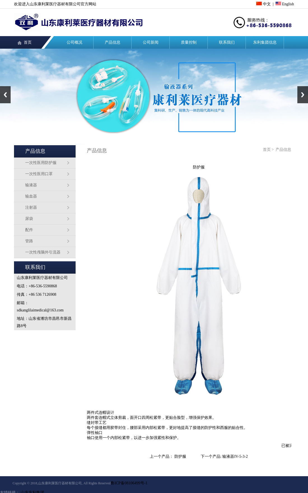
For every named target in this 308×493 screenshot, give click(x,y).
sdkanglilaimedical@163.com (40, 310)
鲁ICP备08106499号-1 (129, 483)
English (285, 4)
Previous (5, 94)
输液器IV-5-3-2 (235, 456)
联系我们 (227, 42)
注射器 (31, 207)
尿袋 (29, 219)
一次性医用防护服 (41, 163)
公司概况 (74, 42)
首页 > (268, 149)
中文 (263, 4)
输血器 (31, 196)
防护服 (180, 456)
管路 (29, 241)
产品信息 (112, 42)
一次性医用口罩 (39, 174)
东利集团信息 (265, 42)
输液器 (31, 185)
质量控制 (189, 42)
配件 (29, 230)
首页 (28, 42)
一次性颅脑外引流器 (42, 252)
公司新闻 (150, 42)
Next (302, 94)
